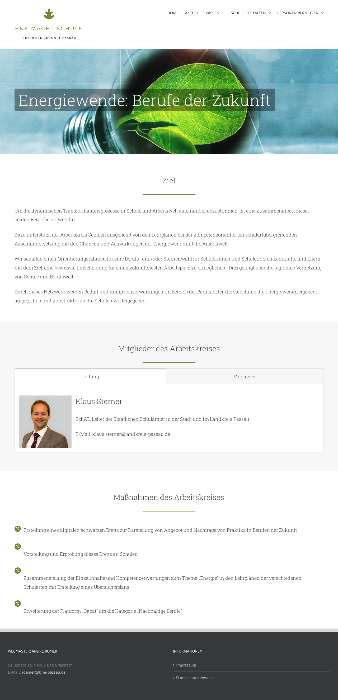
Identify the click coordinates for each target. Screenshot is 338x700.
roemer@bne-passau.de (43, 672)
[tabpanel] (169, 418)
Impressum (186, 665)
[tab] (90, 376)
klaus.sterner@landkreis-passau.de (131, 434)
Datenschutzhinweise (195, 677)
